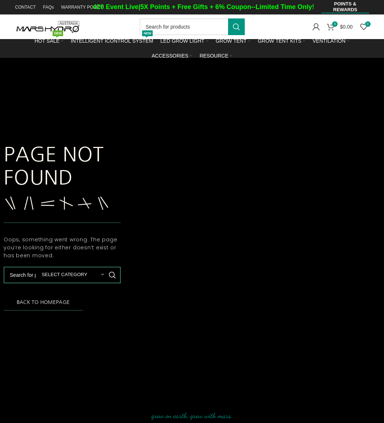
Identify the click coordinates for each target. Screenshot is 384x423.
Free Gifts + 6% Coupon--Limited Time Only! (245, 6)
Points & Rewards (345, 6)
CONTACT (25, 7)
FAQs (48, 7)
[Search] (192, 26)
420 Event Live (116, 6)
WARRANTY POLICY (82, 7)
